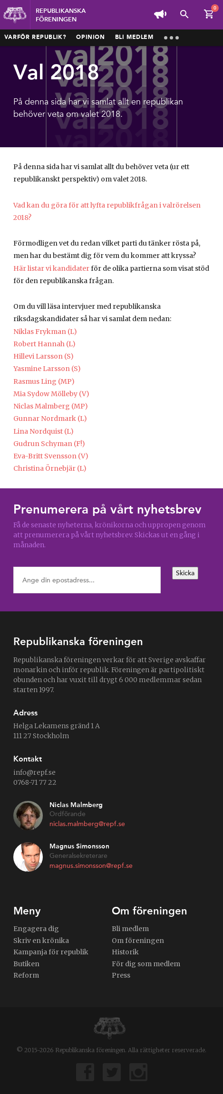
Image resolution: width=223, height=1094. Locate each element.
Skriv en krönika (41, 940)
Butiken (26, 964)
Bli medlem (134, 37)
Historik (125, 952)
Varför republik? (35, 37)
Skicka (185, 573)
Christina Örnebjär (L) (50, 468)
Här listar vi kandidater (51, 268)
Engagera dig (36, 928)
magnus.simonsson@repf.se (91, 866)
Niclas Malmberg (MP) (50, 406)
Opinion (90, 37)
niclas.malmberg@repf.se (87, 824)
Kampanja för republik (50, 952)
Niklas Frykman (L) (45, 331)
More (172, 37)
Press (121, 975)
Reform (26, 975)
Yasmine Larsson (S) (47, 368)
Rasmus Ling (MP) (44, 381)
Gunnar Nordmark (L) (50, 418)
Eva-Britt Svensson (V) (50, 456)
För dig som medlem (146, 964)
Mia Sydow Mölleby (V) (51, 394)
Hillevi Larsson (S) (43, 356)
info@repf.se (34, 772)
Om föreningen (138, 940)
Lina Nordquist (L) (43, 431)
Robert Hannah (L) (44, 344)
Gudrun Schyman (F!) (49, 443)
